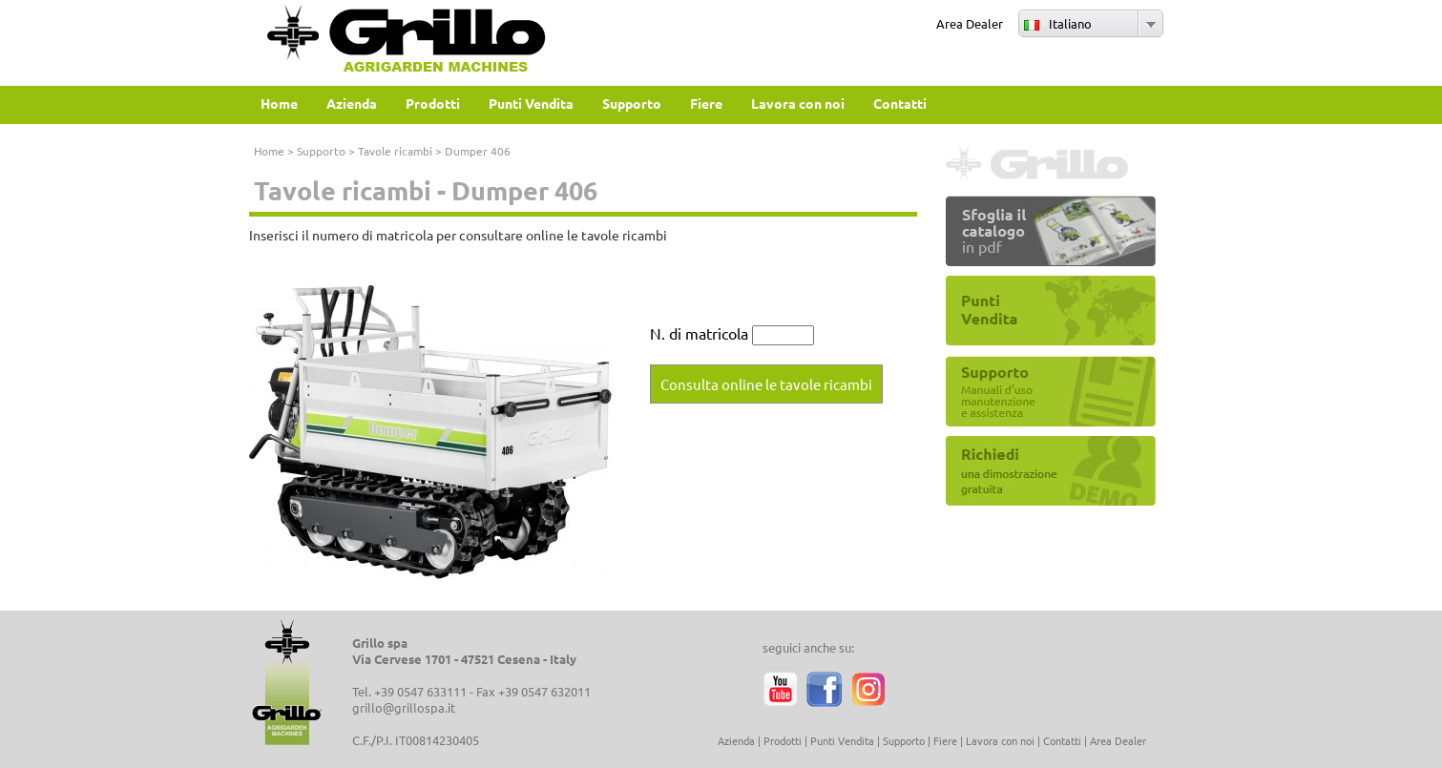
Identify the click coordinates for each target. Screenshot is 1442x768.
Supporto (321, 150)
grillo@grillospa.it (403, 707)
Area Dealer (969, 23)
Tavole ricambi (395, 150)
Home (269, 150)
